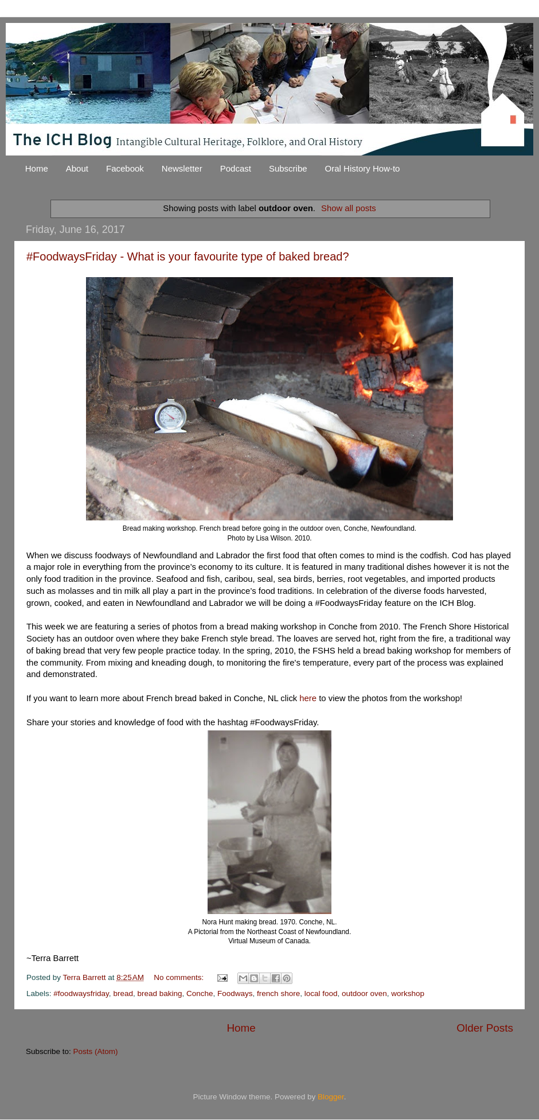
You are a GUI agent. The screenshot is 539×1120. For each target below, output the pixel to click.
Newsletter (182, 168)
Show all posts (348, 208)
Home (36, 168)
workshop (407, 993)
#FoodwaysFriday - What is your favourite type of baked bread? (187, 256)
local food (321, 993)
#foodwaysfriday (81, 993)
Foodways (235, 993)
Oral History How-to (362, 168)
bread (123, 993)
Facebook (125, 168)
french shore (278, 993)
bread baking (159, 993)
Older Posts (484, 1028)
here (309, 698)
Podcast (235, 168)
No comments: (180, 977)
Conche (199, 993)
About (77, 168)
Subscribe (288, 168)
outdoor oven (364, 993)
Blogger (331, 1096)
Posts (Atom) (95, 1051)
